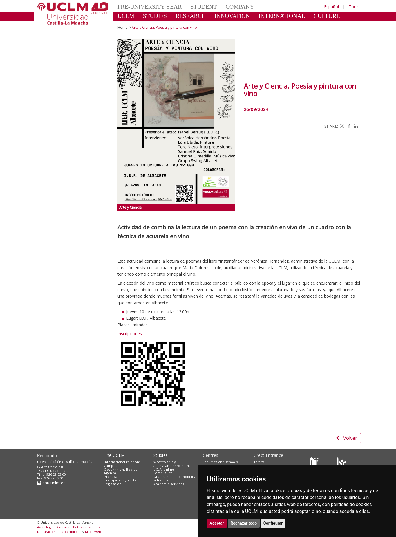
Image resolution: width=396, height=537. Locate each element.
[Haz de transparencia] (315, 463)
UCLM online (163, 469)
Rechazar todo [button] (244, 523)
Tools (354, 6)
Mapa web (93, 531)
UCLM (125, 16)
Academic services (168, 484)
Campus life (163, 473)
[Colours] (341, 463)
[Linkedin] (354, 126)
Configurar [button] (273, 523)
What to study (164, 462)
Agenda (110, 473)
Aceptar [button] (217, 523)
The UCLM (114, 455)
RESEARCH (191, 16)
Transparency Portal (120, 480)
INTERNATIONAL (281, 16)
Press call (111, 476)
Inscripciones (129, 333)
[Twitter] (341, 126)
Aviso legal (45, 527)
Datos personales (86, 527)
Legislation (113, 484)
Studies (160, 455)
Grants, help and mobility (174, 476)
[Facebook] (347, 126)
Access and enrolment (171, 465)
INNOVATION (232, 16)
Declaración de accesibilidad (59, 531)
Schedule (161, 480)
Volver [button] (346, 438)
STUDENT (203, 6)
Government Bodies (120, 469)
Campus (110, 465)
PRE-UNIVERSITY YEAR (149, 6)
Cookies (63, 527)
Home (122, 27)
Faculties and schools (220, 462)
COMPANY (239, 6)
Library (258, 462)
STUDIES (155, 16)
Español (331, 6)
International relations (122, 462)
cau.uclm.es (51, 482)
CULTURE (327, 16)
